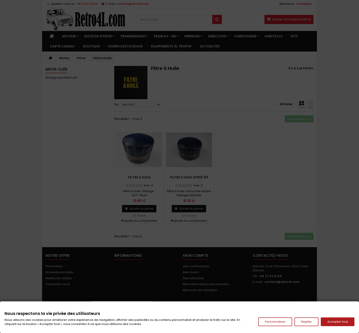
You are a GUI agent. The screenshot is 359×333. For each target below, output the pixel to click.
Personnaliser (275, 321)
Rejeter (306, 321)
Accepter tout (337, 321)
